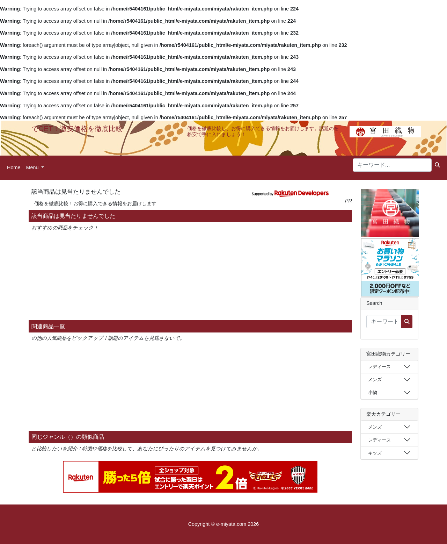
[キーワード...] (392, 165)
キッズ (375, 453)
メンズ (375, 379)
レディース (379, 366)
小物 (372, 392)
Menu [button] (33, 167)
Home (13, 167)
